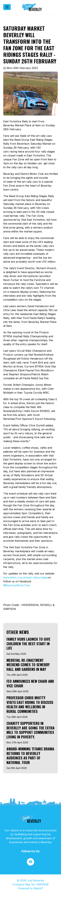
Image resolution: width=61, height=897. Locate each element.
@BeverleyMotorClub (16, 585)
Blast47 (38, 888)
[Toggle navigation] (7, 7)
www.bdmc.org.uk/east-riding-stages (25, 577)
